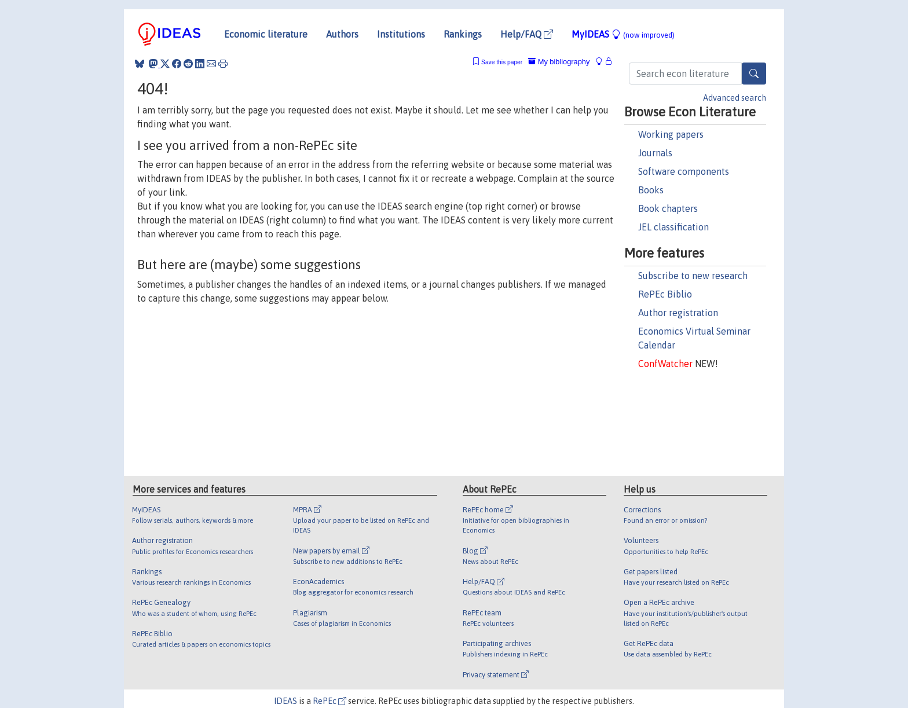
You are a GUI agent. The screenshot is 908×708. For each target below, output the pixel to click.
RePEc (329, 701)
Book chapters (668, 208)
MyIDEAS (623, 34)
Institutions (401, 34)
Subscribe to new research (693, 275)
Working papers (671, 134)
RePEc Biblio (665, 294)
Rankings (463, 34)
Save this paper (501, 62)
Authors (342, 34)
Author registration (678, 312)
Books (651, 190)
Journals (655, 153)
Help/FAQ (526, 34)
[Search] (754, 74)
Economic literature (265, 34)
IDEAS (285, 701)
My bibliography (559, 61)
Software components (683, 171)
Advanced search (734, 97)
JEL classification (673, 227)
